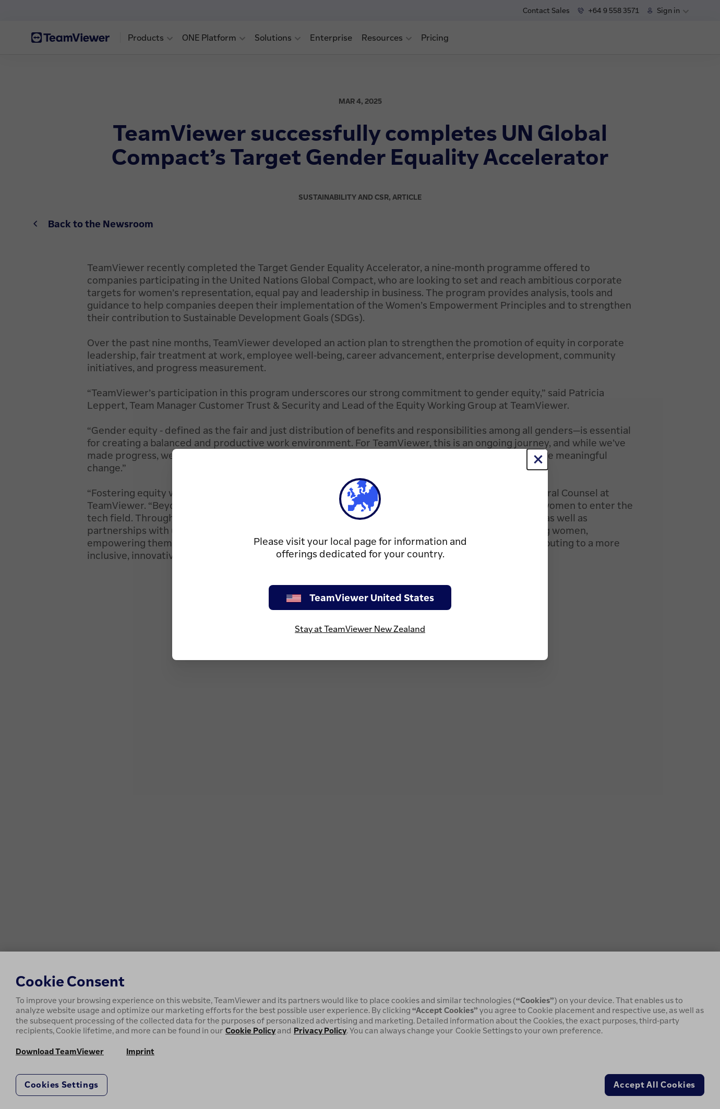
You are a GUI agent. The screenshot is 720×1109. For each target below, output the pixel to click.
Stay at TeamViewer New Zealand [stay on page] (360, 629)
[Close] (537, 459)
